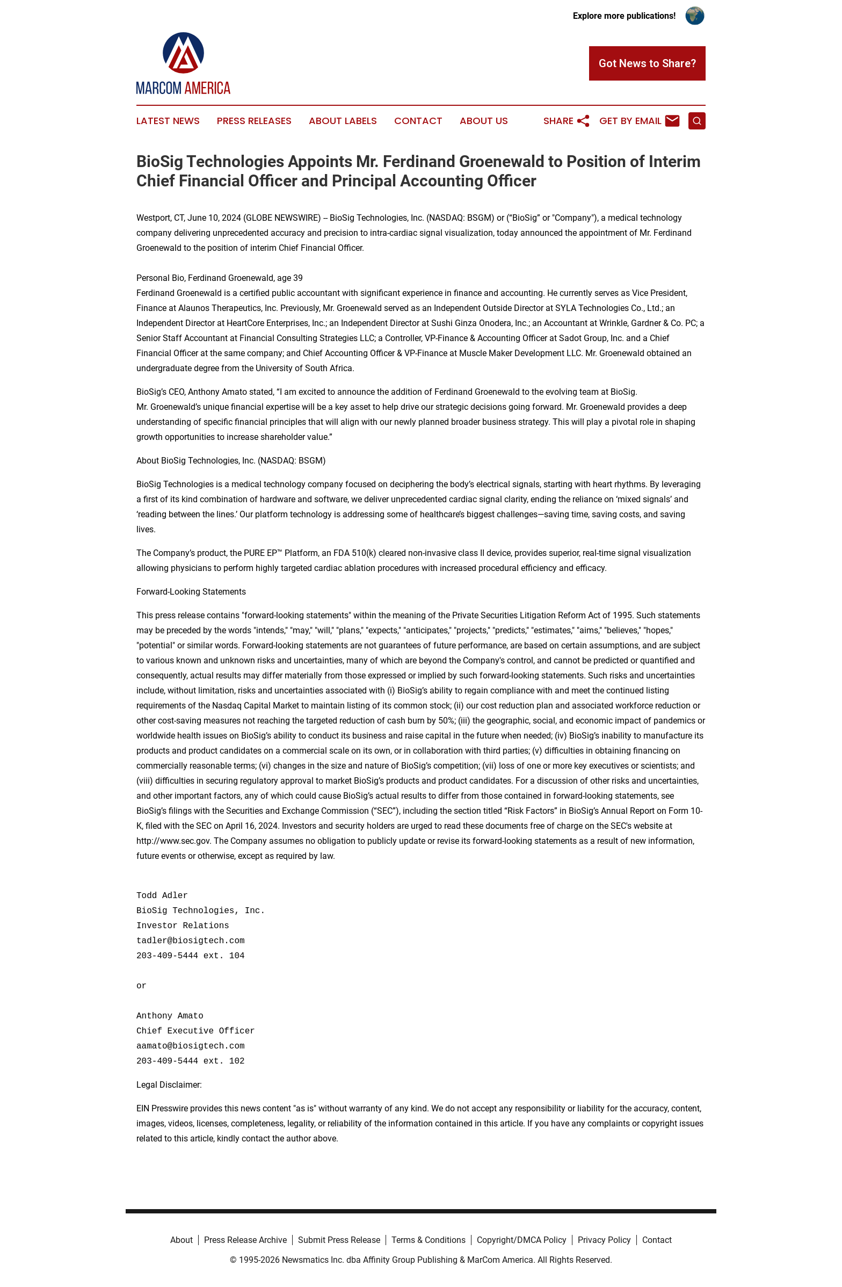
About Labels (343, 121)
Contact (418, 121)
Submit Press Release (339, 1240)
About (181, 1240)
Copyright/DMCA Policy (522, 1240)
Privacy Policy (604, 1240)
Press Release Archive (245, 1240)
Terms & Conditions (428, 1240)
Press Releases (254, 121)
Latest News (168, 121)
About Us (484, 121)
